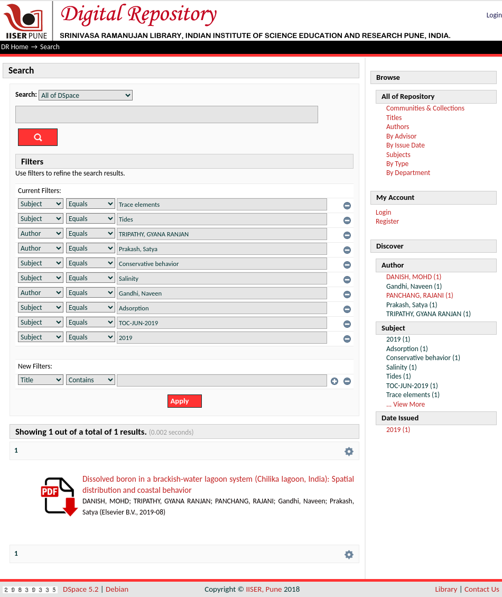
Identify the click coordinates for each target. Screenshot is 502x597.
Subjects (398, 154)
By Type (397, 163)
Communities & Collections (425, 108)
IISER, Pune (264, 589)
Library (446, 589)
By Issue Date (405, 145)
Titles (394, 117)
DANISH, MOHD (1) (413, 276)
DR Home (15, 46)
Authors (397, 126)
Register (387, 221)
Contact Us (481, 589)
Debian (117, 589)
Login (494, 15)
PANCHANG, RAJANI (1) (419, 295)
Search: (26, 94)
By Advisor (401, 136)
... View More (405, 404)
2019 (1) (398, 429)
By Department (408, 172)
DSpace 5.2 (81, 589)
